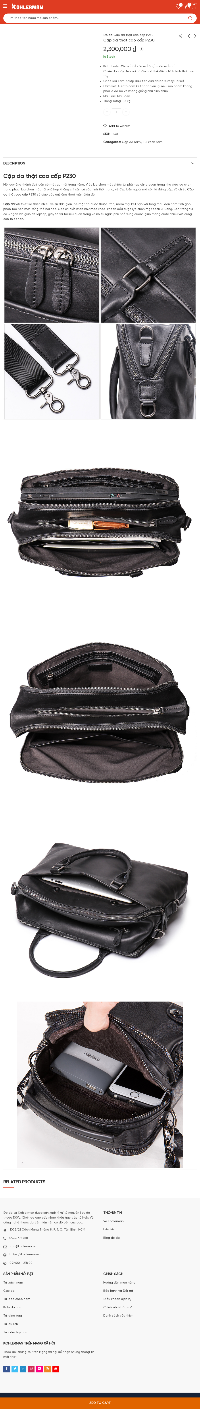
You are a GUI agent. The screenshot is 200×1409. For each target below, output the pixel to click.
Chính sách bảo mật (118, 1307)
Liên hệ (108, 1229)
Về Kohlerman (113, 1221)
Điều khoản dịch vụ (117, 1299)
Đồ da (108, 35)
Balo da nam (12, 1307)
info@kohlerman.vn (23, 1246)
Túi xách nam (153, 142)
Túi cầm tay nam (15, 1332)
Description (14, 163)
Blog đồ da (111, 1238)
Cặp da (9, 1291)
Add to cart (100, 1403)
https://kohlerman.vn (25, 1254)
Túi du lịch (10, 1324)
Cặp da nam (131, 142)
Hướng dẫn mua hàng (119, 1282)
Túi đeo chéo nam (16, 1299)
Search (190, 18)
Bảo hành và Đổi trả (118, 1291)
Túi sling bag (12, 1315)
